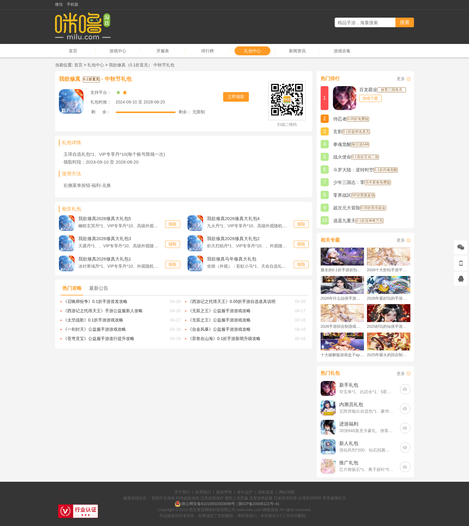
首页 (73, 50)
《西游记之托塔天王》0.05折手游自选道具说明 (231, 301)
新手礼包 (348, 385)
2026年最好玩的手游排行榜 (388, 298)
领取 (172, 224)
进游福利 (348, 423)
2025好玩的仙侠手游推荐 (388, 326)
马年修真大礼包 (231, 259)
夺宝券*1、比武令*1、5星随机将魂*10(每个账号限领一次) (366, 391)
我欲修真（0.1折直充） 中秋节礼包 (141, 64)
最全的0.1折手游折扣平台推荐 (342, 270)
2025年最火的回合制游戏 (388, 355)
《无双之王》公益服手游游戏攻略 (219, 310)
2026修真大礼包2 (233, 238)
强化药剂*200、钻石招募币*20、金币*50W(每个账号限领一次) (366, 450)
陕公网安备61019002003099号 (208, 503)
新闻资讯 (297, 50)
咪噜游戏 (270, 509)
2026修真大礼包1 (104, 259)
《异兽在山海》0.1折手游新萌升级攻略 (224, 338)
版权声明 (224, 492)
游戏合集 (342, 50)
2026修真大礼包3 (104, 238)
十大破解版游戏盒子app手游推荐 (342, 355)
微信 (59, 4)
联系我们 (203, 492)
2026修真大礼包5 (104, 218)
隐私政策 (266, 492)
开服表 (162, 50)
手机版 (72, 4)
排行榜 (207, 50)
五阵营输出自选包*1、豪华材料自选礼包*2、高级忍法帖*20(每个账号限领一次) (366, 411)
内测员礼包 (351, 404)
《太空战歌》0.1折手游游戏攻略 (93, 320)
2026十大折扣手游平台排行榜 (388, 270)
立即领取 (236, 96)
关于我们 (182, 492)
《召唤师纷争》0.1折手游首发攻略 (95, 301)
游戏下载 (370, 98)
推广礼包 (348, 462)
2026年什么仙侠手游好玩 (342, 298)
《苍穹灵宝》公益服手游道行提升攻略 (98, 338)
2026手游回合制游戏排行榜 (342, 326)
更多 (401, 78)
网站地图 (287, 492)
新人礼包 (348, 443)
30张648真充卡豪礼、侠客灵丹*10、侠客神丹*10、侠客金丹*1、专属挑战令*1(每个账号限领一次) (366, 430)
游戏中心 (117, 50)
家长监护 (245, 492)
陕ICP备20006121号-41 (258, 503)
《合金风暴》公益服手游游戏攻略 (219, 329)
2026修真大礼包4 (233, 218)
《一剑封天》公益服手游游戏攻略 (94, 329)
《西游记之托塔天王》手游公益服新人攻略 (103, 310)
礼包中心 (252, 50)
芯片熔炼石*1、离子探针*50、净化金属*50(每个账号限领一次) (366, 469)
